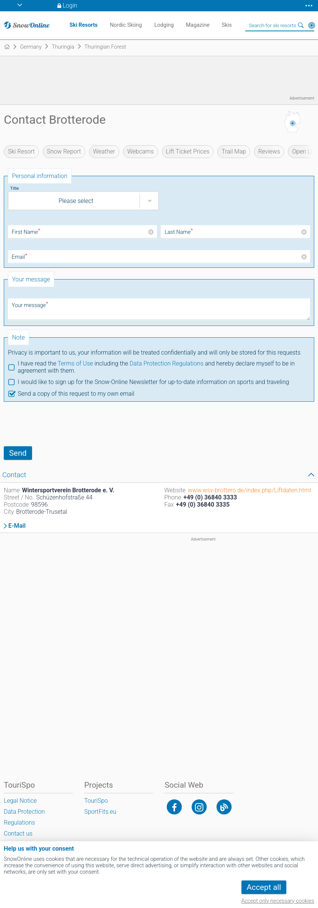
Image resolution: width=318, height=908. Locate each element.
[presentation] (61, 424)
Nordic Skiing (126, 25)
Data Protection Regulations (167, 363)
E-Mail (17, 526)
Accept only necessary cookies (277, 901)
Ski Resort (21, 151)
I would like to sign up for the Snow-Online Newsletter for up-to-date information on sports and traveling (153, 382)
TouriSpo (96, 800)
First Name (26, 232)
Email (19, 257)
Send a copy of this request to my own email (76, 393)
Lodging (164, 25)
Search (301, 25)
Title (14, 188)
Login (70, 5)
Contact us (18, 833)
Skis (227, 25)
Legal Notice (20, 800)
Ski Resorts (83, 25)
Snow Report (64, 151)
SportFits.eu (100, 811)
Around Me (311, 25)
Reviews (269, 151)
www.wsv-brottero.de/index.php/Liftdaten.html (249, 490)
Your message (30, 305)
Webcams (140, 151)
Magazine (198, 25)
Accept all (264, 887)
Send (18, 453)
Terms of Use (75, 363)
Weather (104, 151)
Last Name (178, 232)
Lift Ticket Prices (188, 151)
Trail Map (233, 151)
